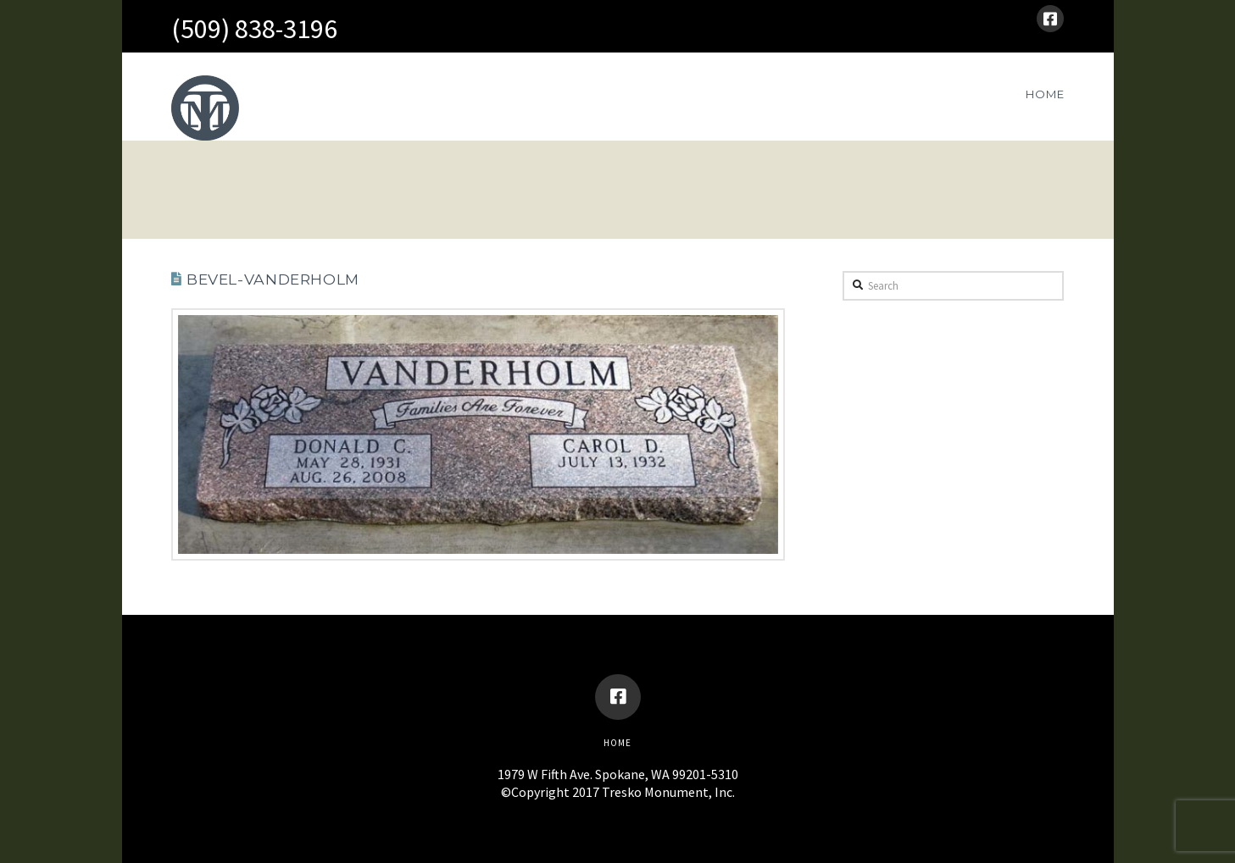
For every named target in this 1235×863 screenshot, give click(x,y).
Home (617, 743)
